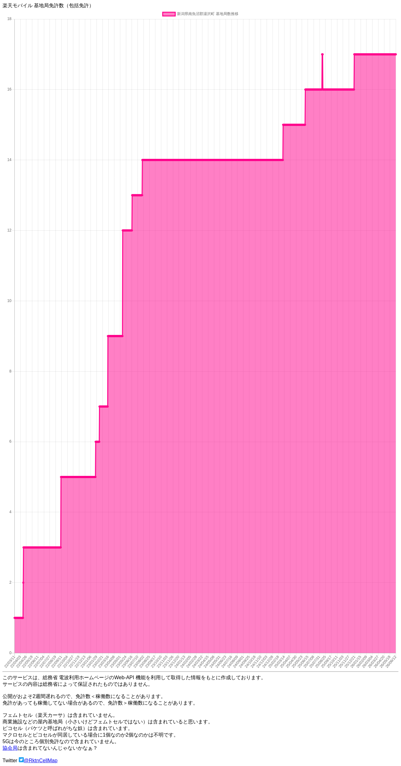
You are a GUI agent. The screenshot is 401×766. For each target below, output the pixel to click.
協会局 (10, 748)
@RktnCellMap (41, 760)
